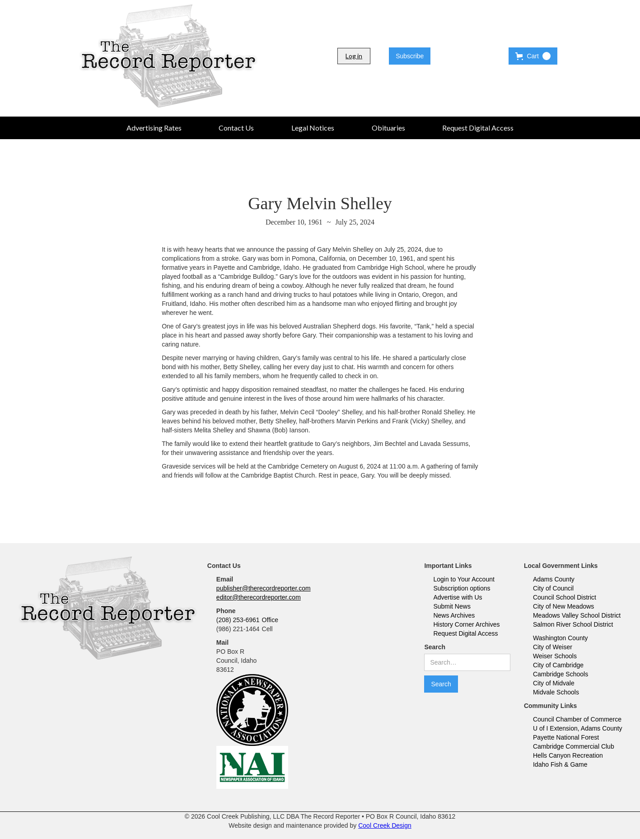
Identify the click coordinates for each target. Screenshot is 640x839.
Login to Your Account (463, 579)
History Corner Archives (466, 624)
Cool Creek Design (384, 825)
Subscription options (461, 588)
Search (434, 647)
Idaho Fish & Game (560, 764)
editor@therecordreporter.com (258, 597)
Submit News (451, 606)
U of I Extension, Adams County (577, 728)
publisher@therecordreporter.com (263, 588)
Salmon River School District (573, 624)
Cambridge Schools (560, 674)
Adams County (554, 579)
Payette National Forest (566, 737)
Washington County (560, 638)
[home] (168, 56)
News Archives (454, 615)
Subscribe (410, 56)
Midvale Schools (556, 692)
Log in (354, 56)
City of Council (553, 588)
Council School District (564, 597)
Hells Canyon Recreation (568, 755)
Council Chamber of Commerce (577, 719)
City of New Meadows (563, 606)
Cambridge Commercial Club (573, 746)
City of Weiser (552, 647)
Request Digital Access (465, 633)
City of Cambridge (558, 665)
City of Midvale (554, 683)
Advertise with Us (457, 597)
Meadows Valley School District (577, 615)
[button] (533, 56)
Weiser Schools (555, 656)
